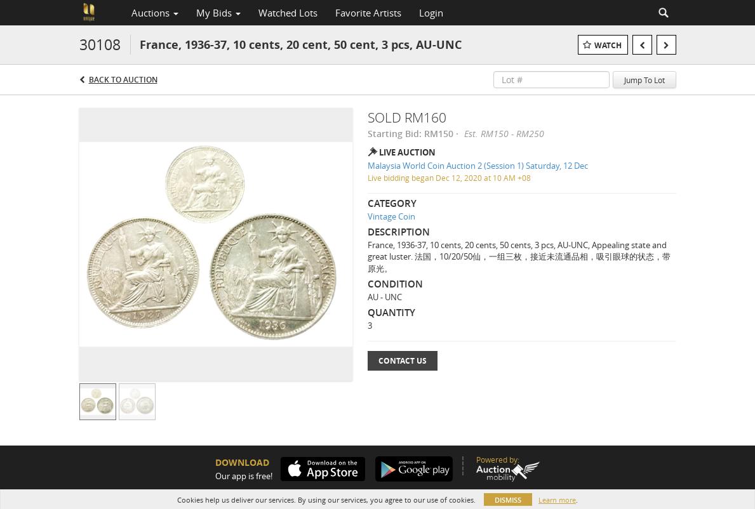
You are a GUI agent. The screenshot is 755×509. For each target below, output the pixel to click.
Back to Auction (123, 79)
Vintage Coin (391, 216)
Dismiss (508, 500)
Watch (608, 45)
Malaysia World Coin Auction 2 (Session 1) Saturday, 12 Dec (478, 165)
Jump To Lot (644, 80)
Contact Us (402, 360)
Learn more (557, 500)
